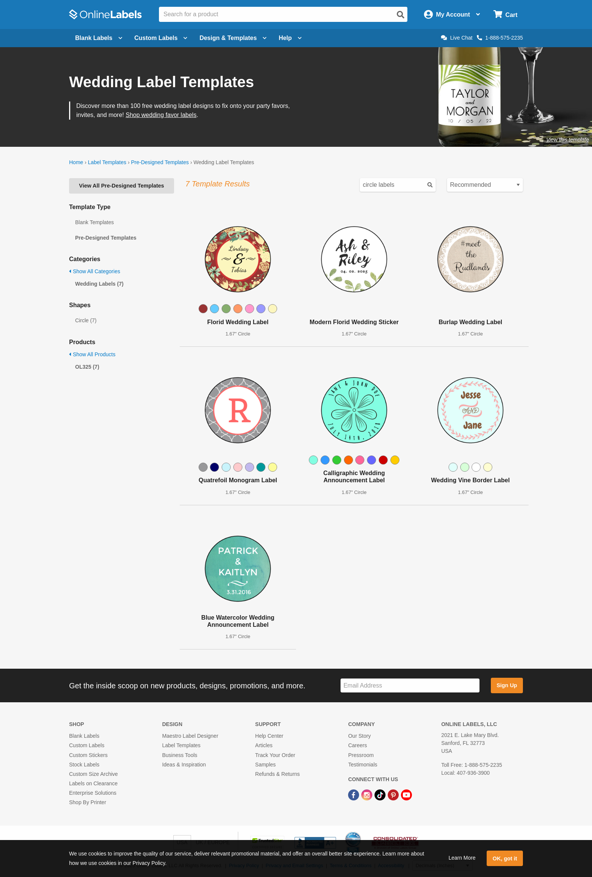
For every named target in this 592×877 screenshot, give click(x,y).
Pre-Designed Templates (160, 162)
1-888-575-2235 (500, 38)
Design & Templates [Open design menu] (233, 38)
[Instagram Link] (367, 794)
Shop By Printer (87, 802)
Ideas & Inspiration (184, 765)
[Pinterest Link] (394, 794)
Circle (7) (86, 320)
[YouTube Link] (406, 794)
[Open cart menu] (505, 15)
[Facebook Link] (354, 794)
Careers (357, 745)
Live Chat (456, 37)
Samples (265, 765)
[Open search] (400, 15)
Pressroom (361, 755)
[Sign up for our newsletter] (410, 685)
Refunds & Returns (277, 774)
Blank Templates (94, 222)
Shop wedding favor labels (161, 115)
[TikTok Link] (381, 794)
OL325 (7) (87, 367)
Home (76, 162)
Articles (264, 745)
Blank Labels (84, 736)
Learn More (462, 858)
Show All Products (92, 354)
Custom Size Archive (93, 774)
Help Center (269, 736)
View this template (567, 140)
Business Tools (179, 755)
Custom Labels (86, 745)
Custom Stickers (88, 755)
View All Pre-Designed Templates (121, 186)
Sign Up (506, 685)
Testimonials (362, 765)
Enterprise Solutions (92, 793)
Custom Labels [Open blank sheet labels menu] (161, 38)
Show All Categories (94, 271)
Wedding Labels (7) (99, 284)
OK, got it (505, 858)
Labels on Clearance (93, 783)
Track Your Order (275, 755)
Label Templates (107, 162)
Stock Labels (84, 765)
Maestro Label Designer (190, 736)
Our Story (359, 736)
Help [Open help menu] (290, 38)
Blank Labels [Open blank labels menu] (98, 38)
